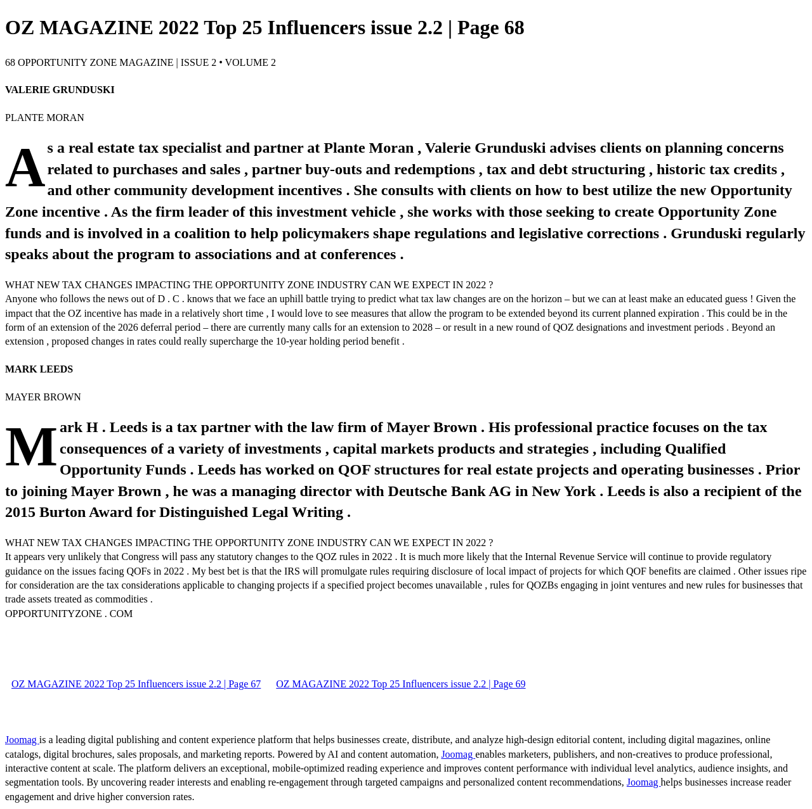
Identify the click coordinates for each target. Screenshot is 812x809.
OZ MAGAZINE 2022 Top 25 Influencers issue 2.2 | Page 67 (136, 683)
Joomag (22, 739)
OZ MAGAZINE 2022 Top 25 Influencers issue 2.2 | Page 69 (400, 683)
